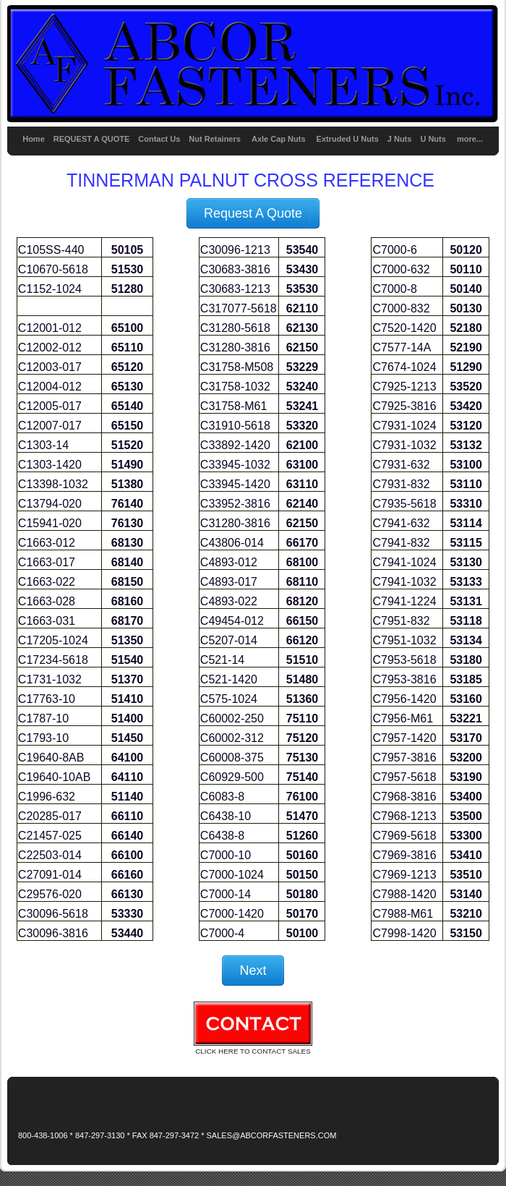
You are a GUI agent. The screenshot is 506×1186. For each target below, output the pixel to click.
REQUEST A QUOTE (91, 139)
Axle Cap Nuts (280, 139)
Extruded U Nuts (348, 139)
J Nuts (399, 139)
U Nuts (432, 139)
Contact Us (159, 139)
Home (33, 139)
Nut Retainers (215, 139)
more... (470, 139)
